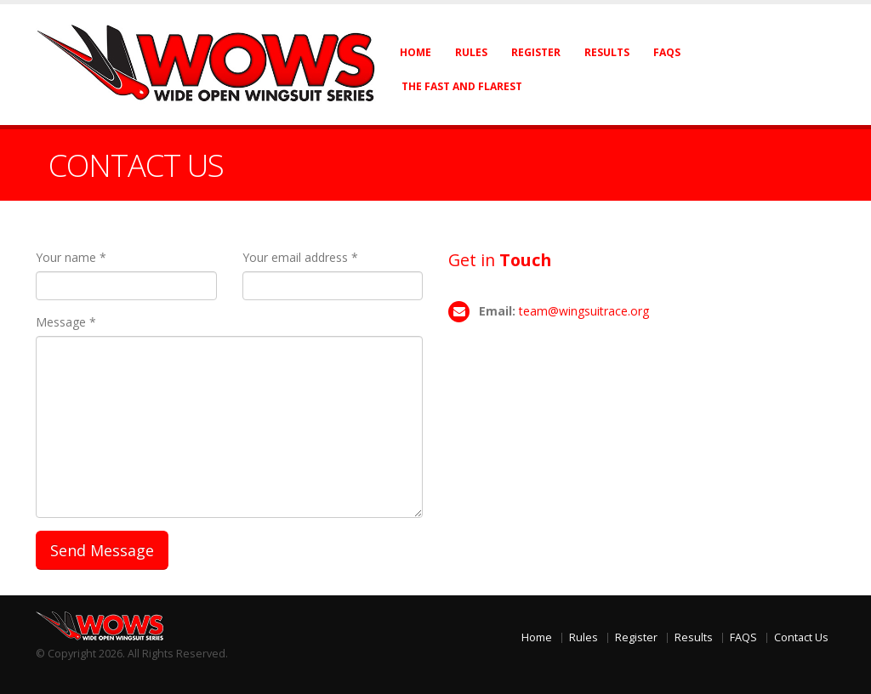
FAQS (743, 637)
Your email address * (300, 257)
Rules (471, 52)
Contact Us (801, 637)
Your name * (71, 257)
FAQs (666, 52)
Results (606, 52)
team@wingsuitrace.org (584, 311)
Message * (66, 322)
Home (415, 52)
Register (536, 52)
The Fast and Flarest (461, 86)
